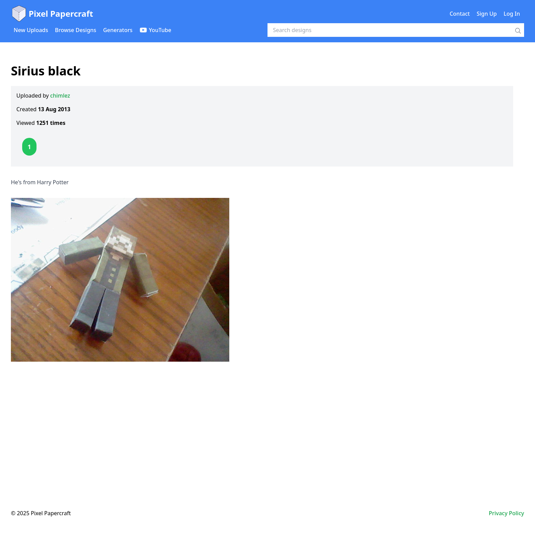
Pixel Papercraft (52, 13)
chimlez (60, 95)
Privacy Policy (506, 513)
